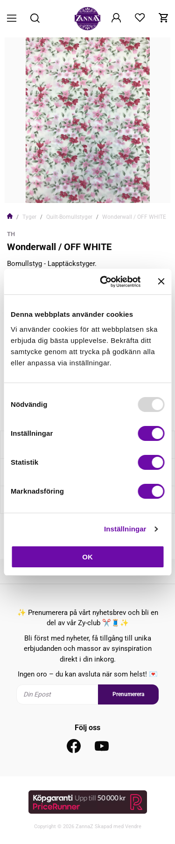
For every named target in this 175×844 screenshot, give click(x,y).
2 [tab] (87, 190)
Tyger (29, 217)
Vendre (133, 826)
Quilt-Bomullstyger (69, 217)
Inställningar (125, 529)
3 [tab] (95, 190)
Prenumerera (128, 694)
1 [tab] (80, 190)
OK (87, 557)
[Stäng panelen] (161, 281)
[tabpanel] (87, 120)
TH (11, 233)
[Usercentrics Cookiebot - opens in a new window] (104, 282)
